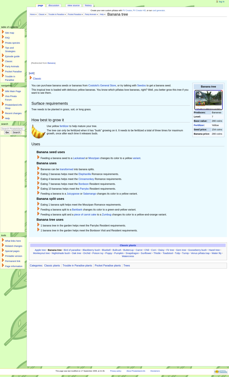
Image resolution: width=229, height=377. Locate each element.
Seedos (141, 85)
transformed (66, 169)
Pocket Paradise (74, 14)
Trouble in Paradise (56, 14)
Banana (51, 63)
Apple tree (40, 250)
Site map (9, 33)
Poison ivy (97, 253)
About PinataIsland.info (136, 371)
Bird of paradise (72, 250)
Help (102, 14)
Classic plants (128, 245)
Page (40, 5)
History (88, 5)
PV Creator (127, 10)
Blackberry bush (91, 250)
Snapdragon (132, 253)
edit (32, 73)
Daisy (161, 250)
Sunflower (146, 253)
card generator (158, 10)
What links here (13, 241)
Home (32, 14)
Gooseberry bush (197, 250)
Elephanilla (85, 174)
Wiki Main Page (13, 91)
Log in (222, 1)
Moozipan (93, 158)
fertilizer (64, 126)
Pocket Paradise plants (108, 265)
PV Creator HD (139, 10)
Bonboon (84, 184)
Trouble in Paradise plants (77, 265)
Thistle (157, 253)
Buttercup (128, 250)
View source (73, 5)
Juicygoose (73, 193)
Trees (127, 265)
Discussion (54, 5)
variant (136, 158)
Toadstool (168, 253)
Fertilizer (199, 125)
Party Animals (90, 14)
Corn (153, 250)
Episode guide (12, 56)
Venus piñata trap (200, 253)
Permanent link (12, 261)
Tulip (177, 253)
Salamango (89, 193)
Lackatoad (79, 158)
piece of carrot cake (85, 214)
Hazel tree (214, 250)
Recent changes (13, 113)
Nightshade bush (61, 253)
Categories (36, 265)
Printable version (13, 256)
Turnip (185, 253)
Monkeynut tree (41, 253)
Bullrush (117, 250)
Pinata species (12, 43)
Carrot (139, 250)
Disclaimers (155, 371)
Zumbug (106, 214)
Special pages (12, 251)
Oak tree (76, 253)
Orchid (86, 253)
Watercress (128, 256)
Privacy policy (115, 371)
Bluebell (106, 250)
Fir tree (170, 250)
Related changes (13, 246)
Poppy (108, 253)
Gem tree (181, 250)
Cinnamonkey (86, 179)
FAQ (7, 37)
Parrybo (84, 188)
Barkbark (77, 209)
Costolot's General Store (102, 85)
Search (4, 124)
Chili (146, 250)
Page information (13, 266)
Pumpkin (119, 253)
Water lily (217, 253)
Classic (42, 14)
